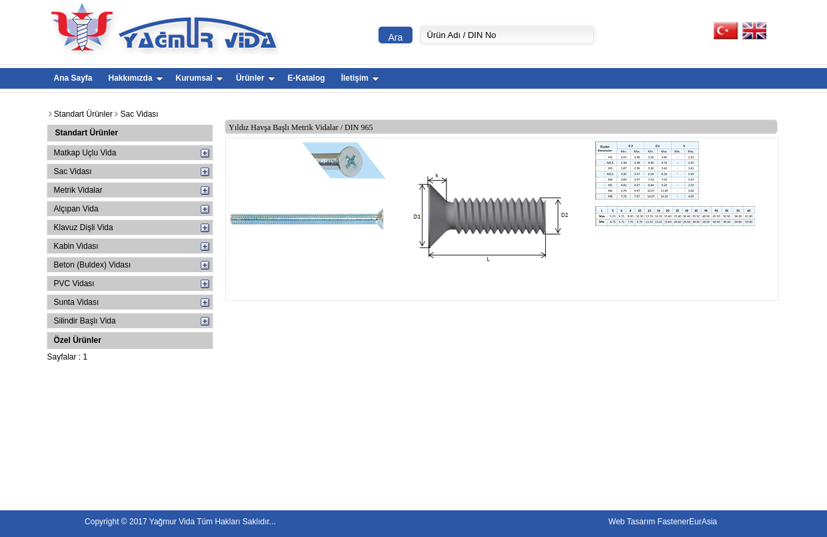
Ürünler (255, 78)
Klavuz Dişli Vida (83, 227)
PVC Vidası (74, 283)
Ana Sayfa (73, 78)
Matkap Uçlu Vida (85, 152)
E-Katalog (306, 78)
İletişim (360, 78)
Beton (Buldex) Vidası (92, 265)
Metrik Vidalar (78, 190)
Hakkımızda (136, 78)
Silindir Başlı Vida (85, 321)
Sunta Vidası (76, 302)
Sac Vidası (73, 171)
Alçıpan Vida (76, 208)
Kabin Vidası (76, 246)
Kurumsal (199, 78)
